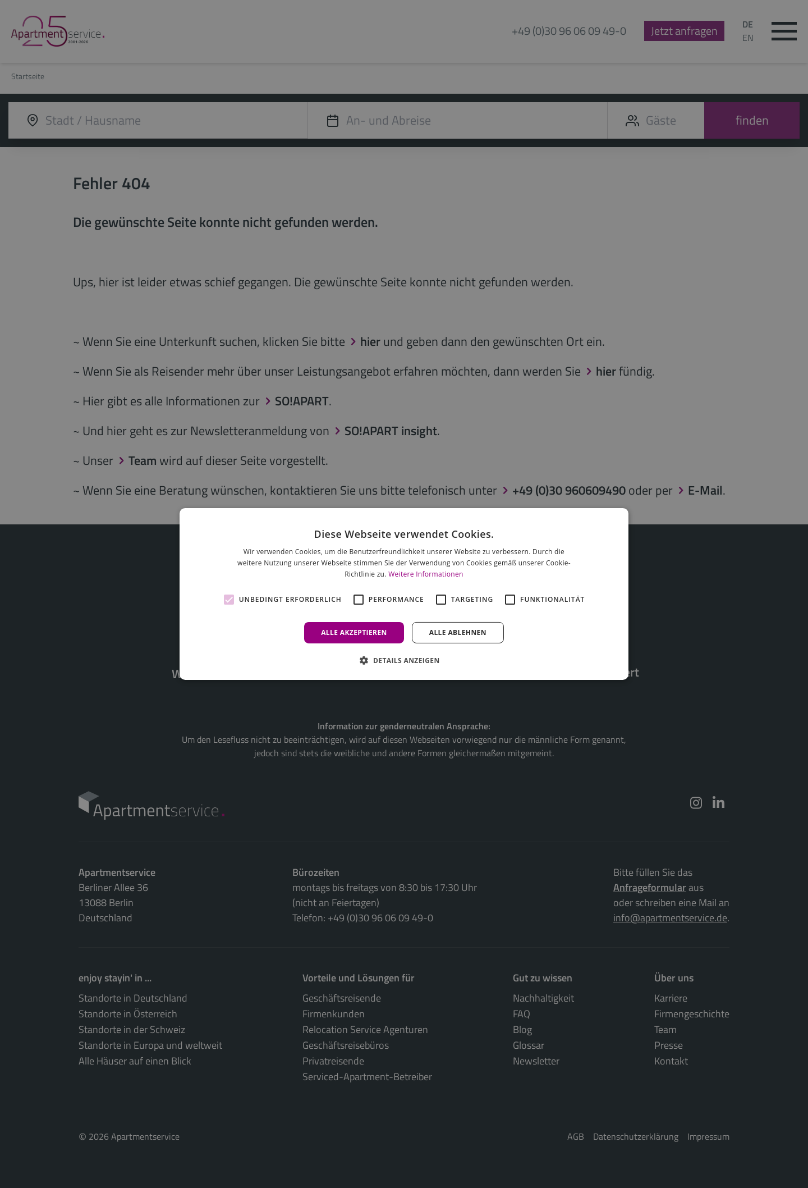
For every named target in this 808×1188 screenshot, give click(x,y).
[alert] (404, 594)
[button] (403, 660)
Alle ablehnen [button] (457, 632)
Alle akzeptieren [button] (354, 632)
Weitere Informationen (425, 574)
